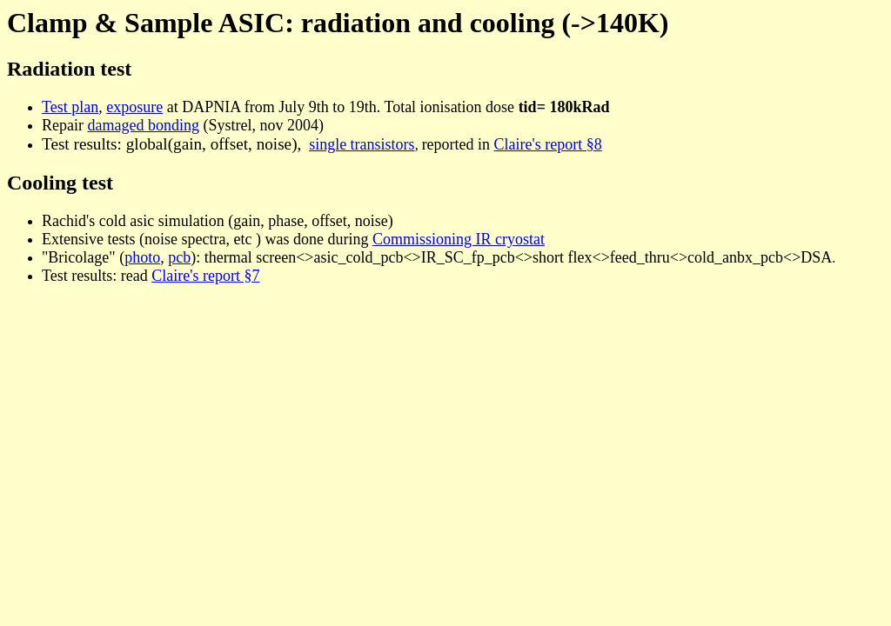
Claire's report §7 (205, 275)
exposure (134, 107)
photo (142, 257)
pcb (179, 257)
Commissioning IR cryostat (458, 239)
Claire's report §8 (548, 144)
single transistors (362, 144)
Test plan (70, 107)
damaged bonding (142, 125)
